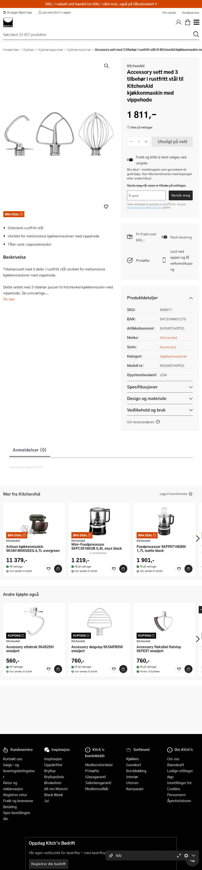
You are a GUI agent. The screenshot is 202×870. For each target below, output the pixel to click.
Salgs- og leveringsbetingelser (19, 770)
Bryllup (49, 770)
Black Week (53, 794)
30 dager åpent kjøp (17, 12)
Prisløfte (142, 260)
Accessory (168, 346)
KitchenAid (135, 65)
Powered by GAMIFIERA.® (26, 467)
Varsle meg (180, 195)
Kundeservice (190, 13)
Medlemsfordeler (99, 764)
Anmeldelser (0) (30, 450)
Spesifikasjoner (142, 387)
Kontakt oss (12, 758)
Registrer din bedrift (48, 863)
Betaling (10, 806)
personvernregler (136, 207)
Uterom (132, 782)
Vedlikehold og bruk (146, 410)
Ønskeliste (52, 782)
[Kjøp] (58, 569)
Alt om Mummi (56, 788)
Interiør (132, 776)
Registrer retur (15, 794)
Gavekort (133, 764)
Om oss (173, 758)
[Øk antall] (146, 141)
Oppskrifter (53, 764)
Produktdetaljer (142, 297)
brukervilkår (156, 207)
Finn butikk (169, 13)
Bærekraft (175, 764)
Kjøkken (28, 49)
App (170, 776)
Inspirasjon (53, 758)
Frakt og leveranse (18, 800)
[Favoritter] (49, 569)
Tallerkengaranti (98, 782)
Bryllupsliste (54, 776)
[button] (106, 207)
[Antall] (138, 141)
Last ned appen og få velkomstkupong (181, 260)
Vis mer (9, 298)
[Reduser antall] (131, 141)
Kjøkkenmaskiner (79, 49)
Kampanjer (135, 788)
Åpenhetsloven (179, 800)
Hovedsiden (11, 49)
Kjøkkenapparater (50, 49)
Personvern (176, 794)
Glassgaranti (95, 776)
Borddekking (136, 770)
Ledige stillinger (180, 770)
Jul (46, 800)
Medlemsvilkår (97, 788)
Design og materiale (146, 398)
